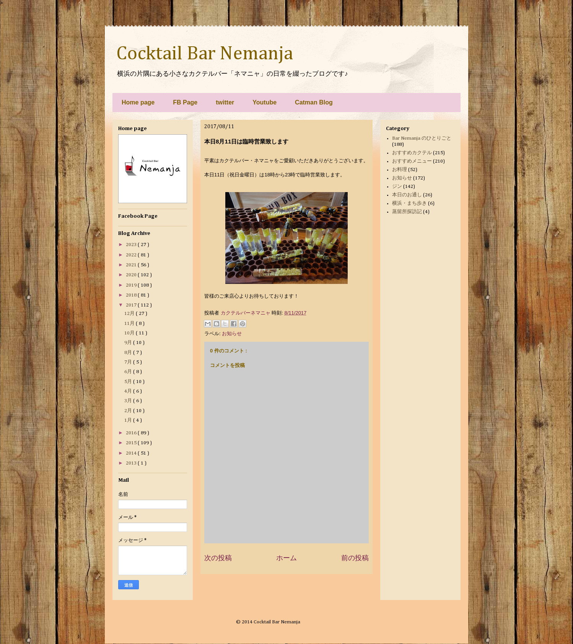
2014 (132, 453)
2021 (132, 264)
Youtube (264, 102)
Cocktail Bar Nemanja (204, 54)
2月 (128, 410)
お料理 (399, 169)
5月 (128, 381)
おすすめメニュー (412, 161)
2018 (132, 295)
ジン (397, 186)
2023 (132, 244)
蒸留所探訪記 (407, 211)
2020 (132, 274)
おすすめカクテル (412, 152)
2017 (132, 305)
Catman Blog (314, 102)
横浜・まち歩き (409, 203)
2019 (132, 285)
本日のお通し (407, 194)
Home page (138, 102)
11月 (130, 323)
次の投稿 (218, 558)
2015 (132, 442)
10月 (130, 333)
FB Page (185, 102)
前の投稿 (355, 558)
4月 (128, 391)
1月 (128, 420)
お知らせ (232, 333)
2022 (132, 255)
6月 (128, 371)
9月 (128, 342)
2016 (132, 432)
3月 (128, 400)
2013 (132, 463)
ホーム (286, 558)
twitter (225, 102)
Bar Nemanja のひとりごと (421, 138)
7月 (128, 362)
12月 (130, 313)
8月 (128, 352)
